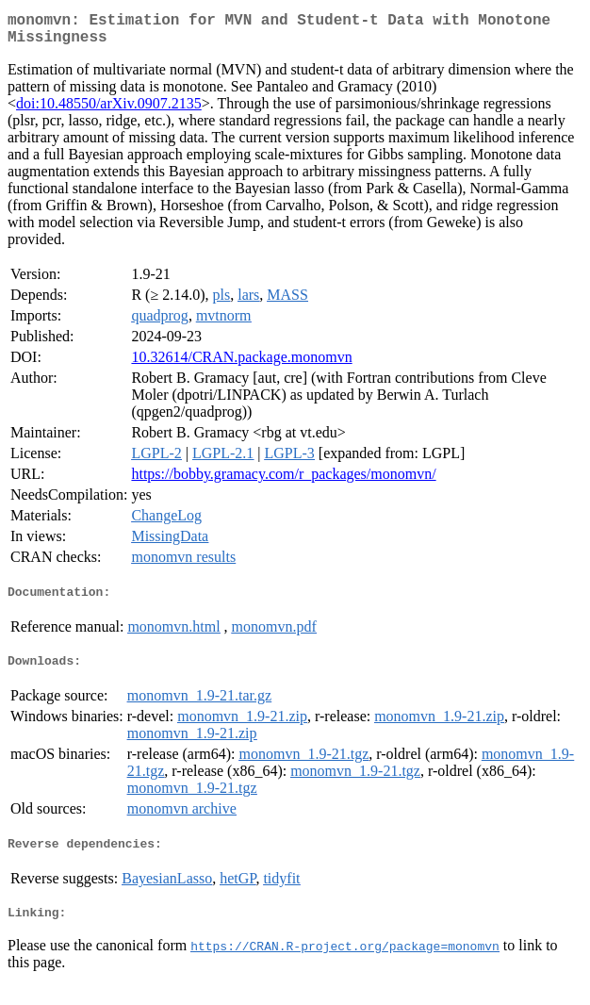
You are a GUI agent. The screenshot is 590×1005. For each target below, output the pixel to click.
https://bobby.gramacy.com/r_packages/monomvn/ (283, 481)
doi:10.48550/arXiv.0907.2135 (109, 111)
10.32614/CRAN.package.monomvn (241, 364)
